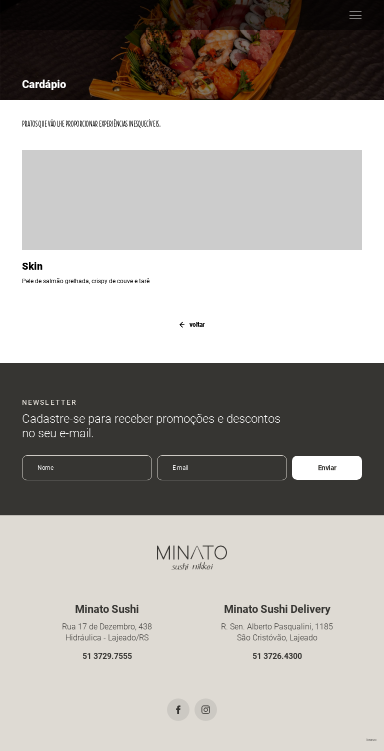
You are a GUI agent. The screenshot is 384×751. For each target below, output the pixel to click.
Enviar (327, 468)
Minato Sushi (43, 15)
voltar (192, 324)
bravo (371, 739)
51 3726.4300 (277, 656)
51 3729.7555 (107, 656)
